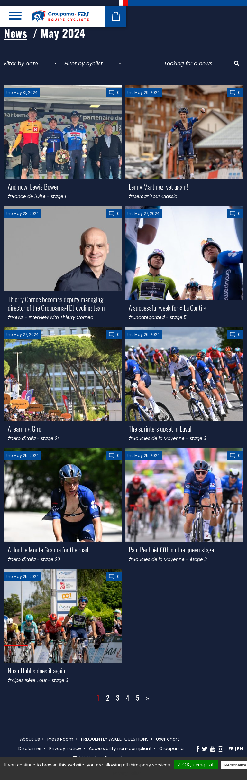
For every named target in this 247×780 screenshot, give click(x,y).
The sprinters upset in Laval (160, 428)
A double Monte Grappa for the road (48, 549)
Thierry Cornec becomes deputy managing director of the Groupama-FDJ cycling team (56, 303)
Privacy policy (127, 773)
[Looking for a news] (198, 64)
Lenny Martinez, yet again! (158, 186)
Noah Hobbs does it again (36, 670)
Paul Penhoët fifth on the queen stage (171, 549)
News (15, 32)
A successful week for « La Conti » (167, 307)
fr (231, 749)
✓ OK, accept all (196, 764)
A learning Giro (24, 428)
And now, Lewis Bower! (34, 186)
